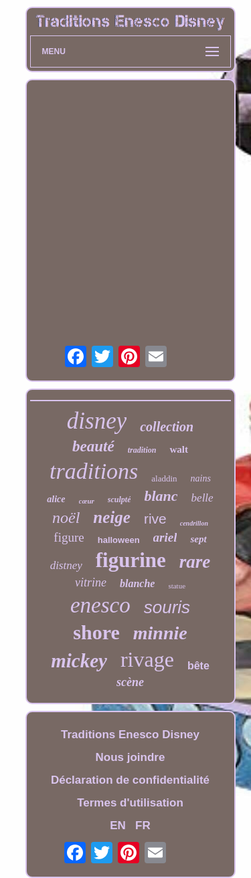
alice (56, 499)
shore (96, 632)
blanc (160, 495)
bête (198, 665)
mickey (79, 660)
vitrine (90, 582)
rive (155, 518)
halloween (119, 540)
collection (166, 426)
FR (143, 825)
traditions (94, 471)
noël (66, 517)
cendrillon (194, 523)
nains (201, 478)
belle (202, 497)
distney (66, 565)
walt (178, 449)
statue (176, 586)
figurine (131, 560)
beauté (93, 446)
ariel (165, 537)
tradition (142, 450)
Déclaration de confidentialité (130, 780)
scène (130, 682)
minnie (160, 633)
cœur (86, 501)
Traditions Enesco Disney (130, 734)
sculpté (119, 499)
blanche (137, 583)
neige (112, 517)
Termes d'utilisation (130, 802)
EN (118, 825)
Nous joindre (130, 757)
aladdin (164, 478)
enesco (100, 605)
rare (195, 562)
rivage (147, 659)
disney (97, 421)
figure (69, 537)
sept (198, 539)
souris (167, 607)
